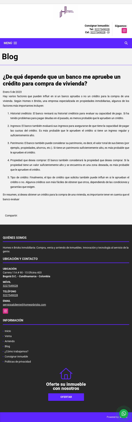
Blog (7, 346)
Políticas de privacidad (18, 361)
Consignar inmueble (16, 356)
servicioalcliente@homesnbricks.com (24, 304)
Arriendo (10, 341)
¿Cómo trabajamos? (16, 351)
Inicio (8, 331)
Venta (8, 336)
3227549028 (102, 29)
